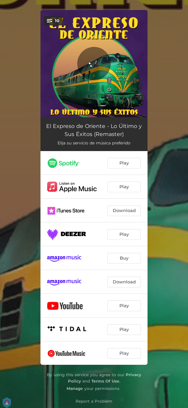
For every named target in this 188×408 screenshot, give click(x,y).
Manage (75, 388)
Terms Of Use (105, 381)
